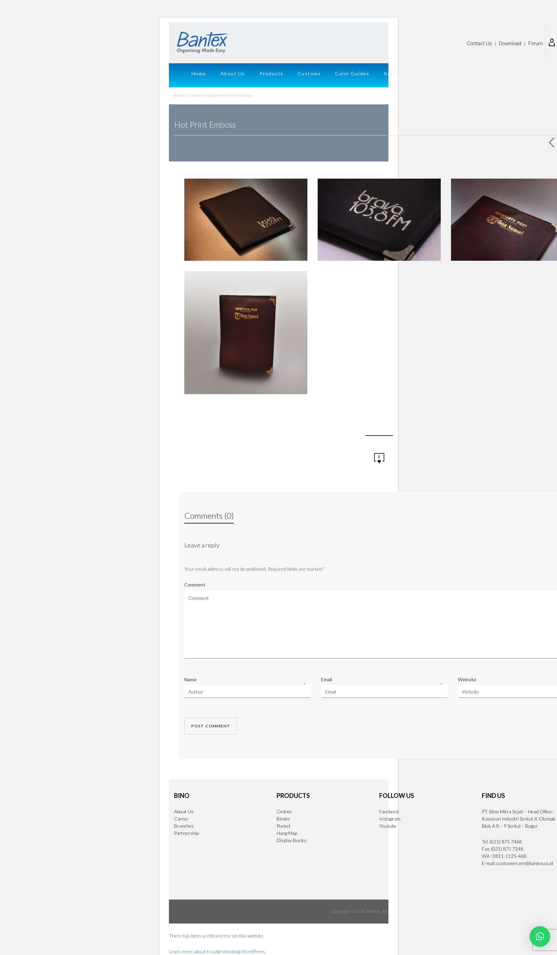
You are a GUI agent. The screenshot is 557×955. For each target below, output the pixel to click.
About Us (184, 811)
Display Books (291, 840)
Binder (283, 819)
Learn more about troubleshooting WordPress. (217, 951)
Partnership (186, 833)
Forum (535, 43)
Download (510, 43)
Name (190, 679)
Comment (194, 585)
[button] (540, 936)
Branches (184, 826)
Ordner (284, 811)
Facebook (389, 811)
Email (326, 679)
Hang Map (287, 833)
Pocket (284, 826)
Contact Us (479, 43)
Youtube (388, 826)
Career (181, 819)
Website (467, 679)
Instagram (389, 819)
